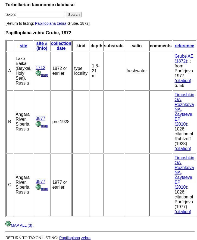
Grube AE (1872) (184, 58)
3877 (40, 118)
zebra (61, 23)
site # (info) (42, 46)
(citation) (183, 80)
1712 (40, 67)
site (23, 45)
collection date (61, 46)
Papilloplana (45, 23)
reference (184, 45)
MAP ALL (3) (19, 225)
